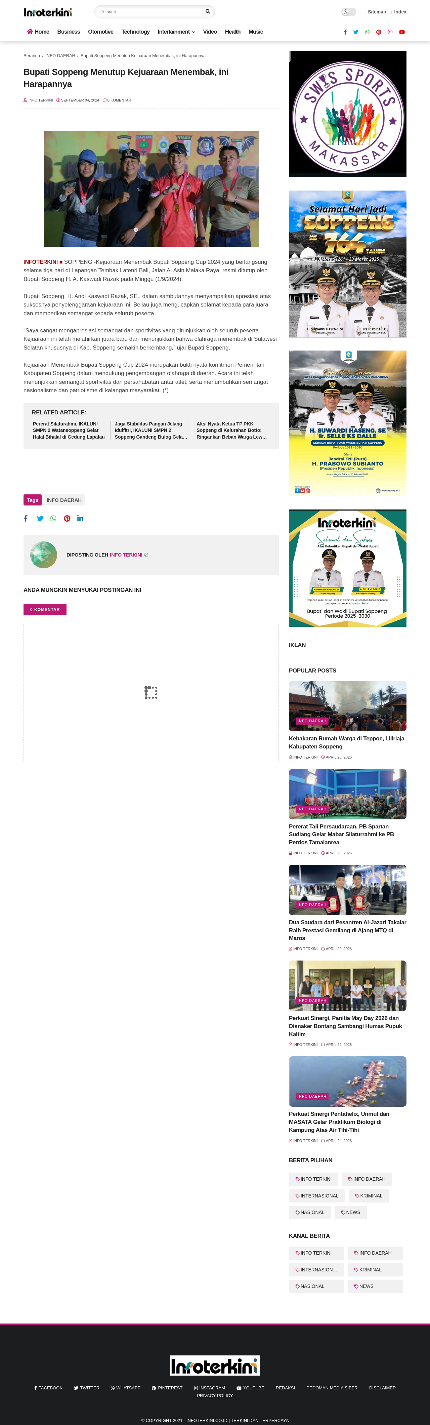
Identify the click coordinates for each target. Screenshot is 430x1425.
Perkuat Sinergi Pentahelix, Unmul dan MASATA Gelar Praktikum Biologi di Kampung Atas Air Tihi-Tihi (339, 1122)
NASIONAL (313, 1212)
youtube (253, 1387)
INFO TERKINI (316, 1179)
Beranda (32, 55)
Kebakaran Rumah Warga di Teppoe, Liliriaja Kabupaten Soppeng (346, 742)
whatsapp (128, 1387)
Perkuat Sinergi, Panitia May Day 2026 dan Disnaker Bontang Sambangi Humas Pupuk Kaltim (345, 1026)
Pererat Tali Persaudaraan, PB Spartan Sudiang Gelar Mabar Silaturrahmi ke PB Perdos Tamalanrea (341, 834)
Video (210, 32)
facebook (51, 1387)
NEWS (353, 1212)
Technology (135, 32)
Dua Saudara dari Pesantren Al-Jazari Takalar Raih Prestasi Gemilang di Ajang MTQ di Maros (347, 930)
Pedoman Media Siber (331, 1387)
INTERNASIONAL (320, 1195)
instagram (212, 1387)
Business (68, 32)
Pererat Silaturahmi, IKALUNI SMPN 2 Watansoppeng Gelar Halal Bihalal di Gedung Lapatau (69, 430)
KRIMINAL (371, 1195)
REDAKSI (285, 1387)
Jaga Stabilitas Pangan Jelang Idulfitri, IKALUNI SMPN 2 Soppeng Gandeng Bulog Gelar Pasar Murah (150, 431)
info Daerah (312, 905)
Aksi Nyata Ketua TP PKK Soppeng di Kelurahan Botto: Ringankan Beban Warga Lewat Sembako (231, 431)
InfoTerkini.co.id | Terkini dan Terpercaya (237, 1420)
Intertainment (174, 32)
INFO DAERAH (60, 55)
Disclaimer (382, 1387)
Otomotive (100, 32)
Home (38, 32)
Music (256, 32)
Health (233, 32)
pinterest (170, 1387)
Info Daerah (312, 721)
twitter (89, 1387)
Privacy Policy (215, 1395)
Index (398, 11)
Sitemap (375, 11)
